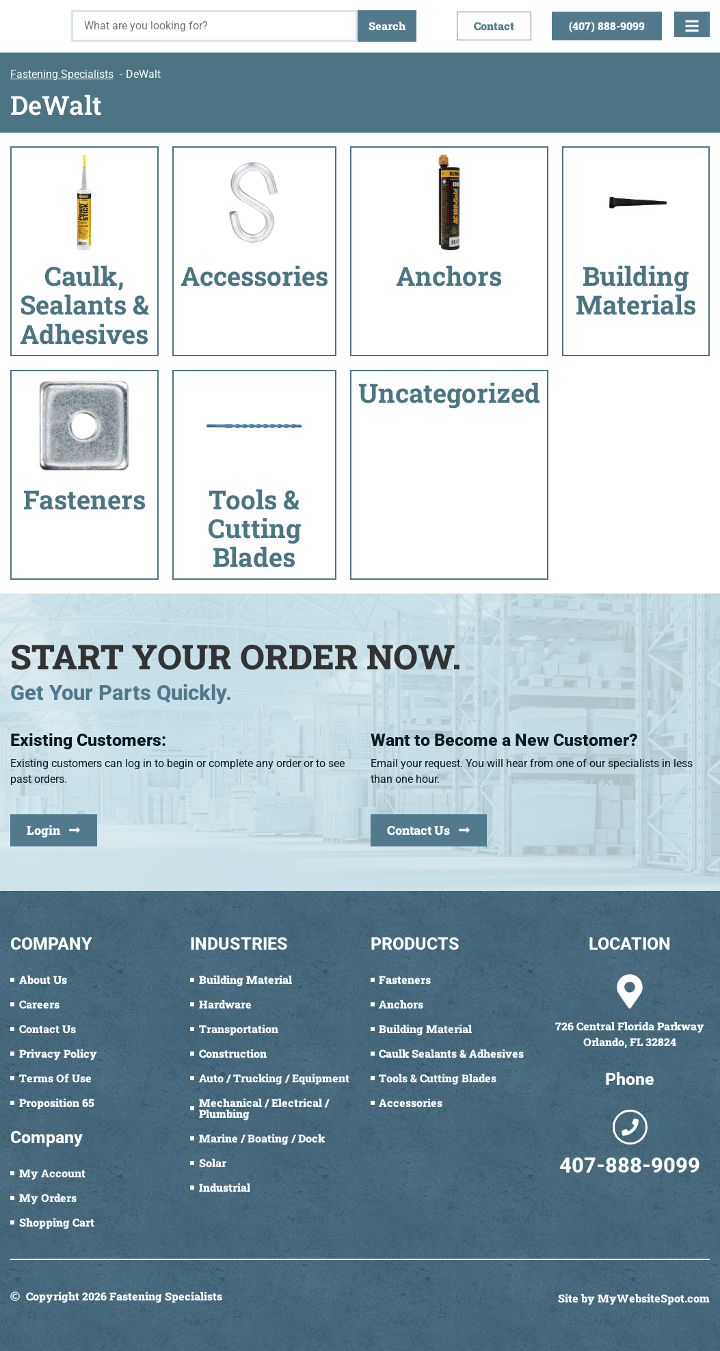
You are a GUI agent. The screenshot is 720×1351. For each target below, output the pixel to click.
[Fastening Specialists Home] (35, 19)
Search (387, 25)
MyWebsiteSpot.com (654, 1298)
